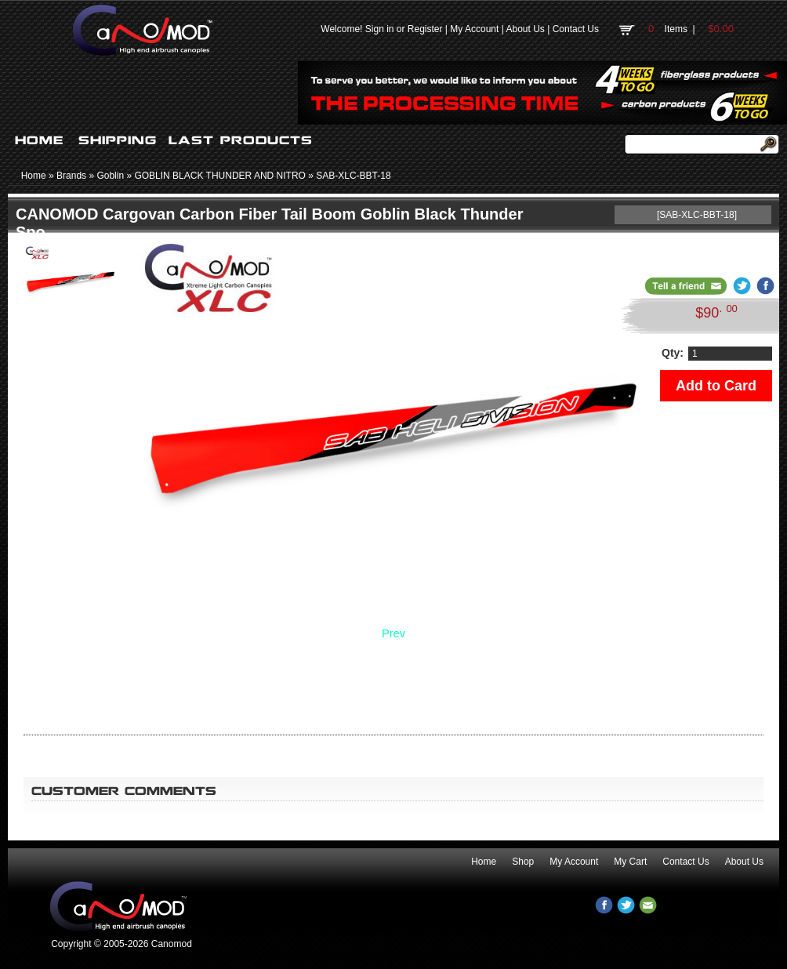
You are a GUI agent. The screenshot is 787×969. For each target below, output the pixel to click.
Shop (523, 861)
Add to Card (716, 386)
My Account (474, 29)
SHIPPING (117, 140)
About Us (525, 29)
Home (33, 175)
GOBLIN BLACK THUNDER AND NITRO (219, 175)
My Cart (630, 861)
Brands (71, 175)
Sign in (379, 29)
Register (425, 29)
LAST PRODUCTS (241, 140)
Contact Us (576, 29)
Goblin (110, 175)
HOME (39, 140)
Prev (393, 633)
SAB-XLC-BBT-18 (353, 175)
